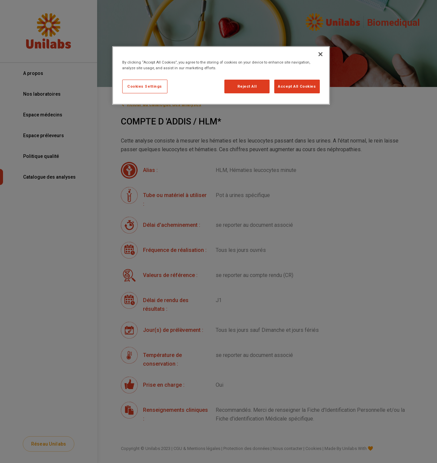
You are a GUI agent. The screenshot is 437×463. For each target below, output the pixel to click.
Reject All (247, 86)
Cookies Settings (144, 86)
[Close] (320, 54)
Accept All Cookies (297, 86)
